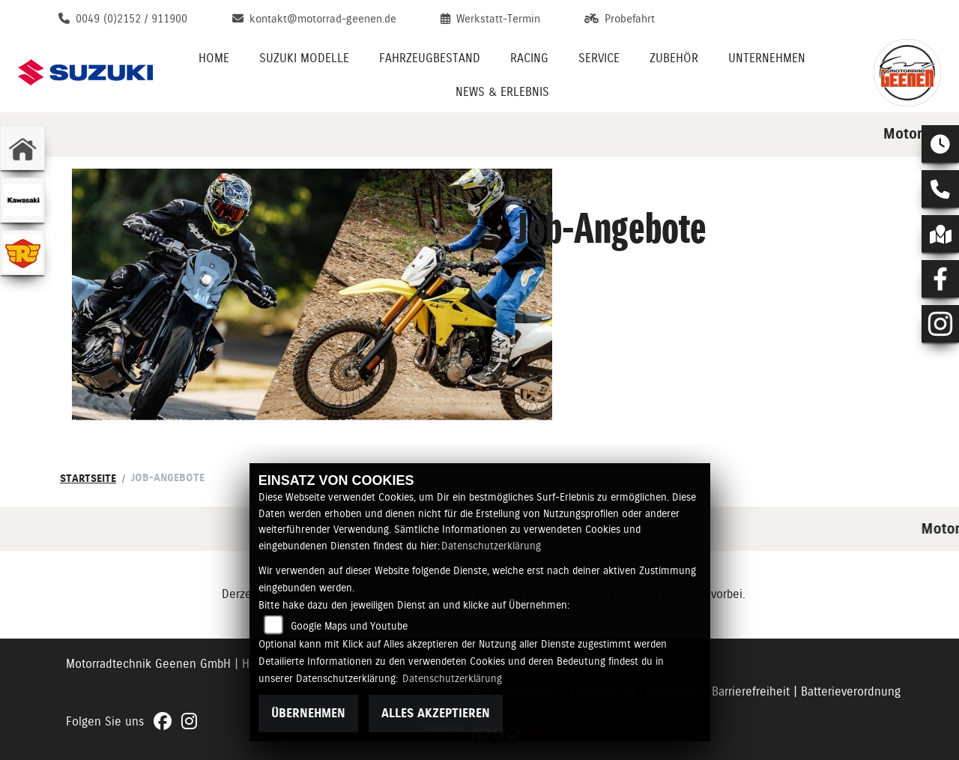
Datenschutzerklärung (491, 546)
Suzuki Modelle (304, 58)
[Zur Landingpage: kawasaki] (22, 200)
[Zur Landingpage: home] (22, 147)
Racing (529, 58)
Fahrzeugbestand (429, 58)
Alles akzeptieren (435, 713)
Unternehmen (766, 58)
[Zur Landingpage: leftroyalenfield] (22, 252)
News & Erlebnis (502, 92)
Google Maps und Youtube (349, 626)
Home (214, 58)
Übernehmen (308, 713)
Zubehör (674, 58)
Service (599, 58)
